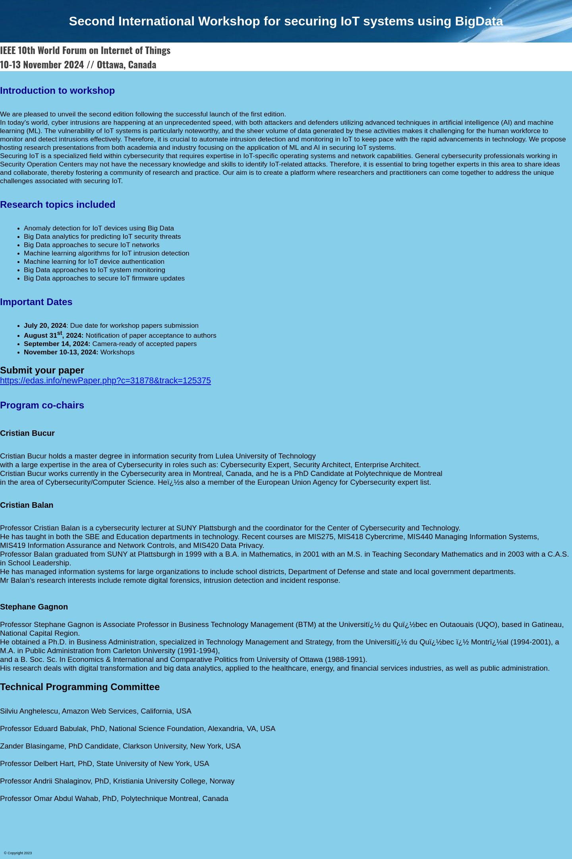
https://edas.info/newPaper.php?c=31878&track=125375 (105, 380)
